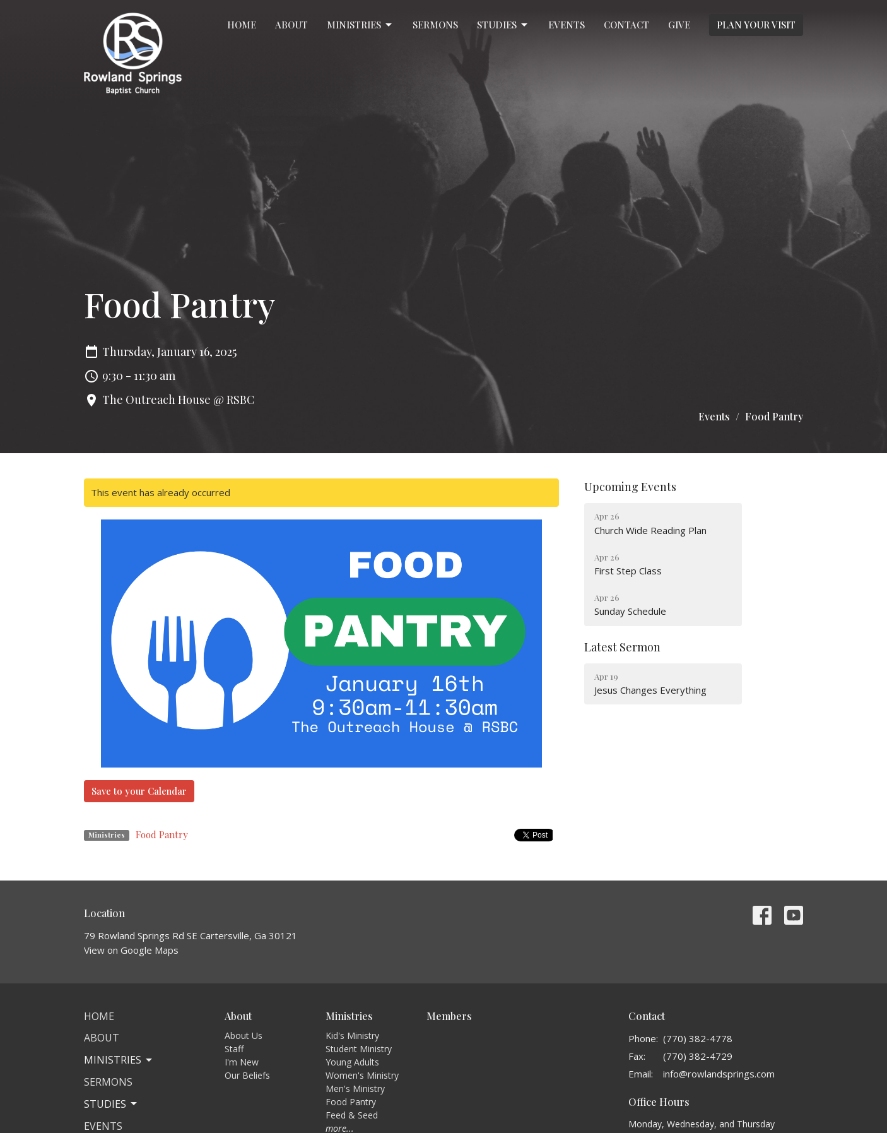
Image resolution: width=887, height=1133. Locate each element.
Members (449, 1016)
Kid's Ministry (352, 1035)
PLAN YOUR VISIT (756, 24)
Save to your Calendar (139, 791)
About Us (243, 1035)
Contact (626, 24)
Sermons (435, 24)
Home (241, 24)
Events (566, 24)
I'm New (242, 1062)
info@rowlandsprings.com (719, 1073)
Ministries (360, 25)
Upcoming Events (630, 486)
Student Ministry (359, 1049)
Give (679, 24)
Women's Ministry (362, 1075)
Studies (503, 25)
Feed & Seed (352, 1115)
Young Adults (352, 1062)
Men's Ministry (355, 1088)
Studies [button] (111, 1104)
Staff (234, 1049)
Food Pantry (162, 834)
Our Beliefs (247, 1075)
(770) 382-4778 (697, 1038)
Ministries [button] (119, 1060)
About (291, 24)
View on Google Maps (131, 950)
